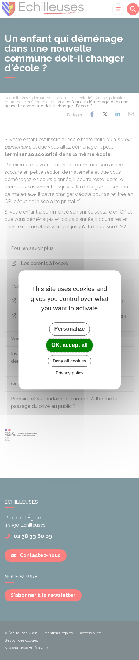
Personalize (69, 329)
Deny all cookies (69, 360)
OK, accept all (69, 345)
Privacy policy (70, 373)
